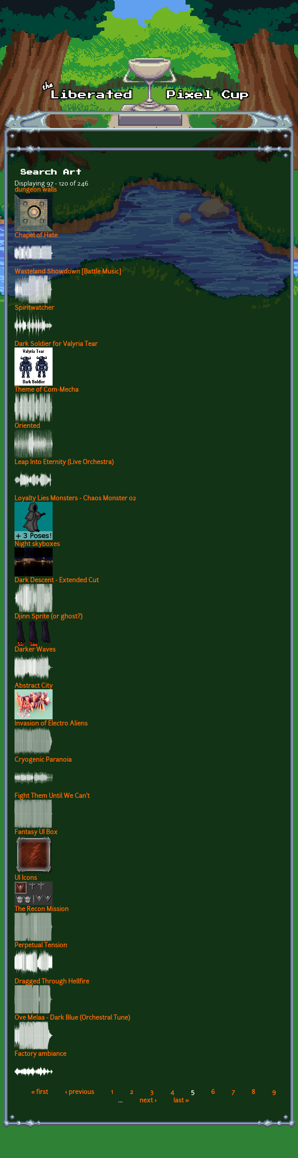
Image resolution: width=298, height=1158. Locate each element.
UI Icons (25, 878)
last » (181, 1101)
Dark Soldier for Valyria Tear (56, 344)
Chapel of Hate (36, 236)
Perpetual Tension (40, 946)
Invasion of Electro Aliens (51, 724)
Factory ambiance (40, 1054)
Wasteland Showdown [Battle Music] (67, 272)
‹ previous (79, 1092)
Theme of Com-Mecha (46, 390)
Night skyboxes (37, 544)
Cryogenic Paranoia (43, 760)
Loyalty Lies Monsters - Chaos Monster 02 (75, 499)
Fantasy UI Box (36, 833)
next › (148, 1101)
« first (39, 1092)
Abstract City (33, 686)
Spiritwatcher (34, 308)
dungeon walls (35, 190)
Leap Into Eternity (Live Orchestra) (64, 463)
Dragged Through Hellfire (51, 982)
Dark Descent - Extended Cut (56, 581)
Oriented (27, 426)
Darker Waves (35, 650)
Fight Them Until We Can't (52, 796)
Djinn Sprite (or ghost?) (48, 617)
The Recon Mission (41, 910)
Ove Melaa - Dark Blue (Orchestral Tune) (72, 1018)
